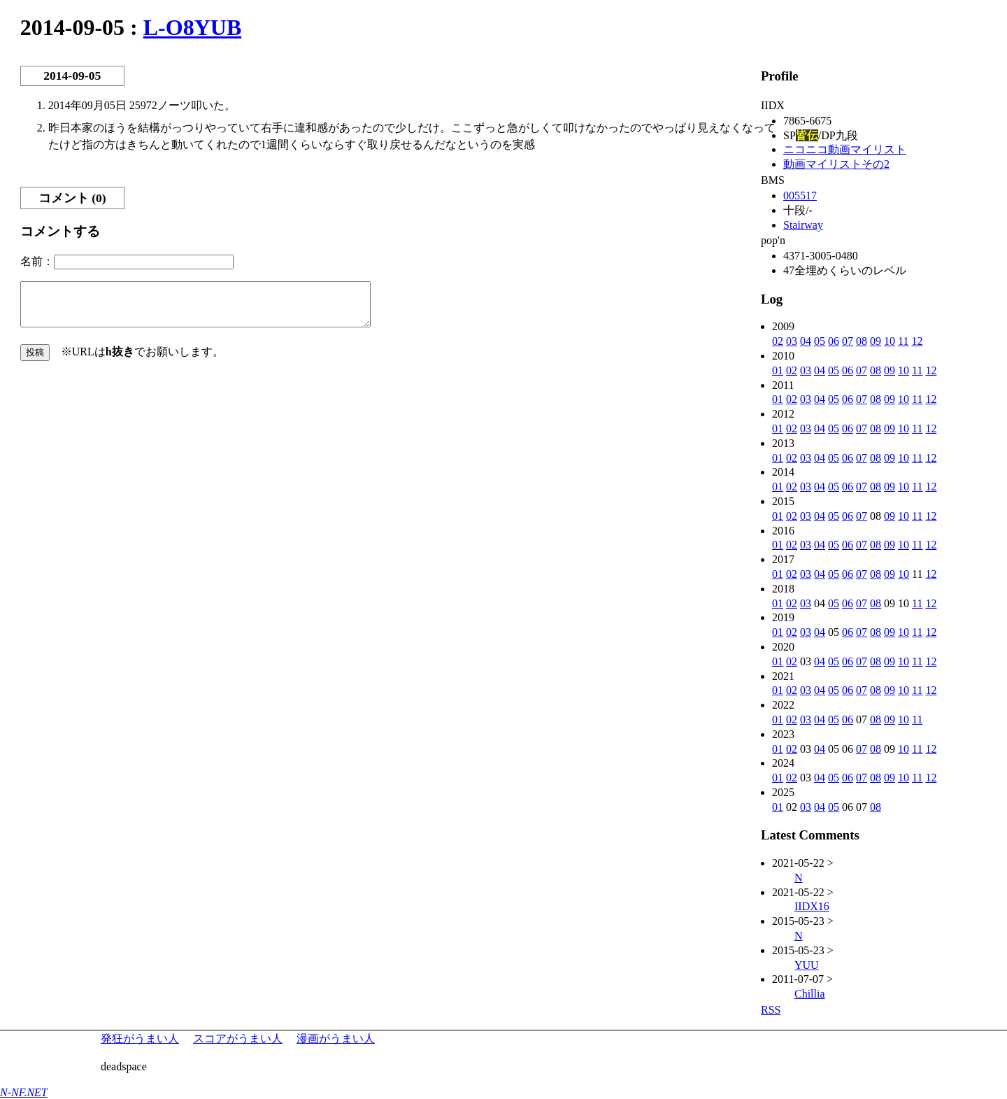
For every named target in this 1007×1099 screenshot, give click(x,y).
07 (847, 341)
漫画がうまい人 (336, 1038)
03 (791, 341)
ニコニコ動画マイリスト (844, 149)
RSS (770, 1010)
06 (833, 341)
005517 (800, 195)
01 (777, 370)
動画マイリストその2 (836, 164)
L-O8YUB (192, 27)
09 (875, 341)
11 (903, 341)
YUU (806, 965)
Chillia (809, 994)
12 (916, 341)
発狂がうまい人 (140, 1038)
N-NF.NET (24, 1092)
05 (819, 341)
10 (889, 341)
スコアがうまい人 (238, 1038)
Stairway (803, 225)
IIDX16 (811, 906)
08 (861, 341)
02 (777, 341)
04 (805, 341)
